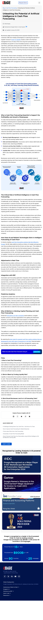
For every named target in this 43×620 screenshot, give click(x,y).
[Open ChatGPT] (13, 416)
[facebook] (4, 576)
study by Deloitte (16, 39)
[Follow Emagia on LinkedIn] (26, 27)
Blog (4, 8)
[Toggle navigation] (39, 2)
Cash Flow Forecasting (11, 8)
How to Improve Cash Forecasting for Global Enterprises (16, 429)
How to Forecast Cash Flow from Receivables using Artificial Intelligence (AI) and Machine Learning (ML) (21, 437)
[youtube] (15, 576)
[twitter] (8, 576)
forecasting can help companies (15, 315)
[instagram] (19, 576)
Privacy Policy (15, 572)
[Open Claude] (29, 416)
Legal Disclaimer (7, 572)
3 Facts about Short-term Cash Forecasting (13, 431)
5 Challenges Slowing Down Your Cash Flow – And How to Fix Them (19, 426)
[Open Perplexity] (17, 416)
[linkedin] (11, 576)
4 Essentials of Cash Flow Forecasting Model (13, 433)
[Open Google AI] (21, 416)
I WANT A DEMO (6, 444)
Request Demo (23, 2)
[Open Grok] (25, 416)
